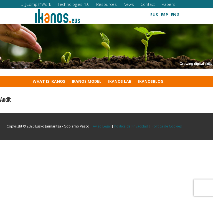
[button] (116, 13)
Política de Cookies (167, 126)
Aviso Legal (102, 126)
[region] (106, 46)
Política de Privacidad (131, 126)
